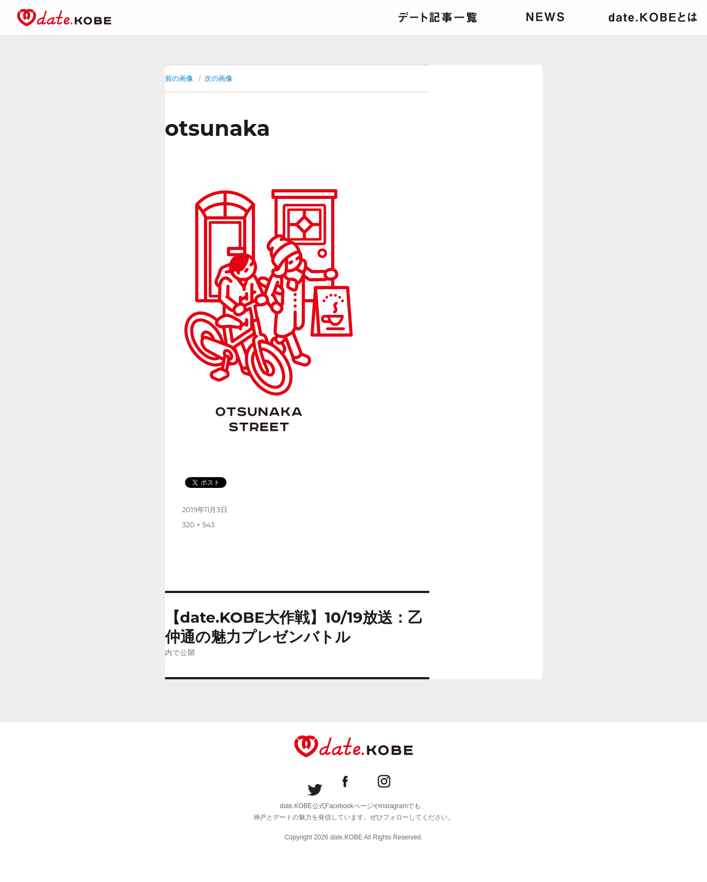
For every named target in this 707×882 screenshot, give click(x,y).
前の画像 (179, 78)
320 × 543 (198, 524)
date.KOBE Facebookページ (354, 781)
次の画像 (218, 78)
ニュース (545, 17)
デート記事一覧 (438, 17)
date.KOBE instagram (392, 781)
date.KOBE (64, 17)
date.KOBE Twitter (315, 781)
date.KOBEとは (652, 17)
